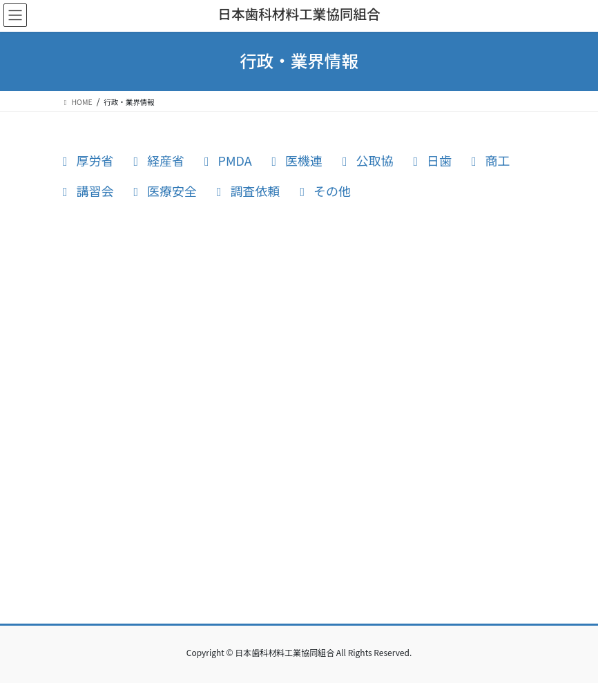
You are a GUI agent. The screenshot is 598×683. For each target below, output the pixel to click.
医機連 (296, 160)
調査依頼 (247, 191)
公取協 (367, 160)
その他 (324, 191)
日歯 (432, 160)
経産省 (158, 160)
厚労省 (87, 160)
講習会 (87, 191)
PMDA (227, 160)
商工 (490, 160)
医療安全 (164, 191)
